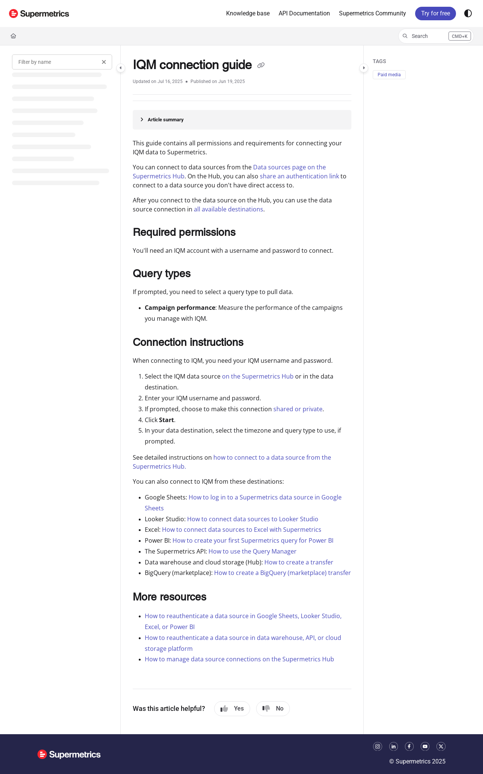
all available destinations (228, 209)
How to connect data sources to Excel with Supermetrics (241, 529)
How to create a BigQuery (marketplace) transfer (282, 573)
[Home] (13, 36)
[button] (39, 13)
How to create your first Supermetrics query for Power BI (252, 540)
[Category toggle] (120, 67)
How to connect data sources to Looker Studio (252, 519)
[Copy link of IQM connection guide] (261, 66)
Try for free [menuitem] (435, 13)
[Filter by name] (62, 61)
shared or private (297, 409)
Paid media (389, 74)
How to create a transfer (298, 562)
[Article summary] (242, 120)
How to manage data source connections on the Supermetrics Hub (239, 659)
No (273, 708)
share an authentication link (299, 176)
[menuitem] (248, 13)
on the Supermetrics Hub (258, 376)
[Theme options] (468, 14)
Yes (232, 708)
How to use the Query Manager (252, 551)
